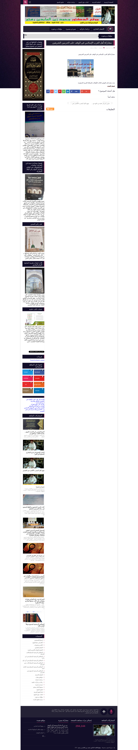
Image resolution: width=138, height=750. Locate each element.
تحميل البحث (111, 86)
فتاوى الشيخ (60, 2)
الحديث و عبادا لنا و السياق (36, 406)
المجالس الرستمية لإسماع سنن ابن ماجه (34, 657)
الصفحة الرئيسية (108, 2)
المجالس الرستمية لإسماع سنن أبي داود (33, 660)
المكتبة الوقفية (40, 732)
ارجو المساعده (40, 403)
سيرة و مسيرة (71, 29)
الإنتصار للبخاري (98, 29)
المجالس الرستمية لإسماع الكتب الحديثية (35, 653)
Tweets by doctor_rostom (37, 360)
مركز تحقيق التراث (38, 699)
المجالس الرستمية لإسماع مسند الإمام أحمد (33, 667)
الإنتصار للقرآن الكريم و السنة (35, 650)
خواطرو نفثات (39, 677)
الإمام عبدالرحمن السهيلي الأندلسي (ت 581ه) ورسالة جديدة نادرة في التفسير (34, 409)
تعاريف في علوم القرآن (37, 404)
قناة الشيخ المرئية (38, 692)
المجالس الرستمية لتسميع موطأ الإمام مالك (35, 625)
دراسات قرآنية (71, 2)
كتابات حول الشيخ (84, 2)
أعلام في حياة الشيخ (38, 642)
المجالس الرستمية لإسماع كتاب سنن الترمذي (34, 663)
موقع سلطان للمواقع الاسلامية (36, 729)
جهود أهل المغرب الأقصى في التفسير (33, 470)
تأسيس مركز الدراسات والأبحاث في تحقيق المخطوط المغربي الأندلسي (34, 576)
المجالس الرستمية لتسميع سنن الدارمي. (35, 671)
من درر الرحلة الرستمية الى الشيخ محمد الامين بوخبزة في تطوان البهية (57, 726)
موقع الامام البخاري (39, 726)
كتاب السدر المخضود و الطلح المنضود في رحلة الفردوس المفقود (33, 508)
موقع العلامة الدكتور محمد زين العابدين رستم (89, 747)
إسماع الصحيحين (38, 640)
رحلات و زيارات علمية (37, 682)
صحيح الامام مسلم (38, 687)
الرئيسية (101, 47)
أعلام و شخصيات (38, 645)
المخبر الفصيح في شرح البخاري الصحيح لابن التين (35, 453)
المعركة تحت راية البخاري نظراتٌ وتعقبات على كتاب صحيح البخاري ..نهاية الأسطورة (34, 601)
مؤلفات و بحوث (56, 29)
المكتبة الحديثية (96, 2)
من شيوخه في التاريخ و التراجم (35, 555)
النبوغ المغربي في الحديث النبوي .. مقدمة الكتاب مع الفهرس (34, 432)
